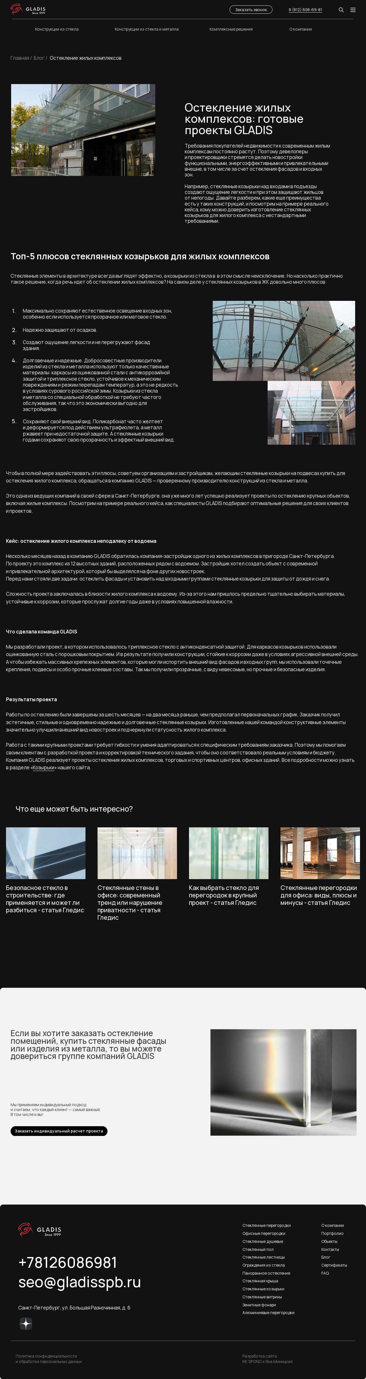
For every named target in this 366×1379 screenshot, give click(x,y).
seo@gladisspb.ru (79, 1281)
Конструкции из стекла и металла (147, 29)
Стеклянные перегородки (266, 1225)
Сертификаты (334, 1265)
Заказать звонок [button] (251, 9)
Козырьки (43, 767)
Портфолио (332, 1233)
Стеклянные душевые (262, 1241)
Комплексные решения (231, 29)
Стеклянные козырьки (263, 1288)
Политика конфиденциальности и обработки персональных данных (49, 1358)
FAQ (325, 1273)
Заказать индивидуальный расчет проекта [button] (59, 1131)
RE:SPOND (252, 1361)
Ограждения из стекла (263, 1265)
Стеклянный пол (258, 1249)
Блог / (40, 58)
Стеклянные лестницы (263, 1257)
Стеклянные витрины (262, 1296)
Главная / (21, 58)
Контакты (330, 1249)
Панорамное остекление (266, 1273)
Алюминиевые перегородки (268, 1312)
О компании (300, 29)
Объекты (329, 1241)
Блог (325, 1257)
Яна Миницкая (279, 1361)
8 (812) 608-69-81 (305, 9)
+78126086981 (67, 1262)
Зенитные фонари (259, 1305)
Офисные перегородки (263, 1233)
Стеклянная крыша (260, 1280)
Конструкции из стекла (57, 29)
